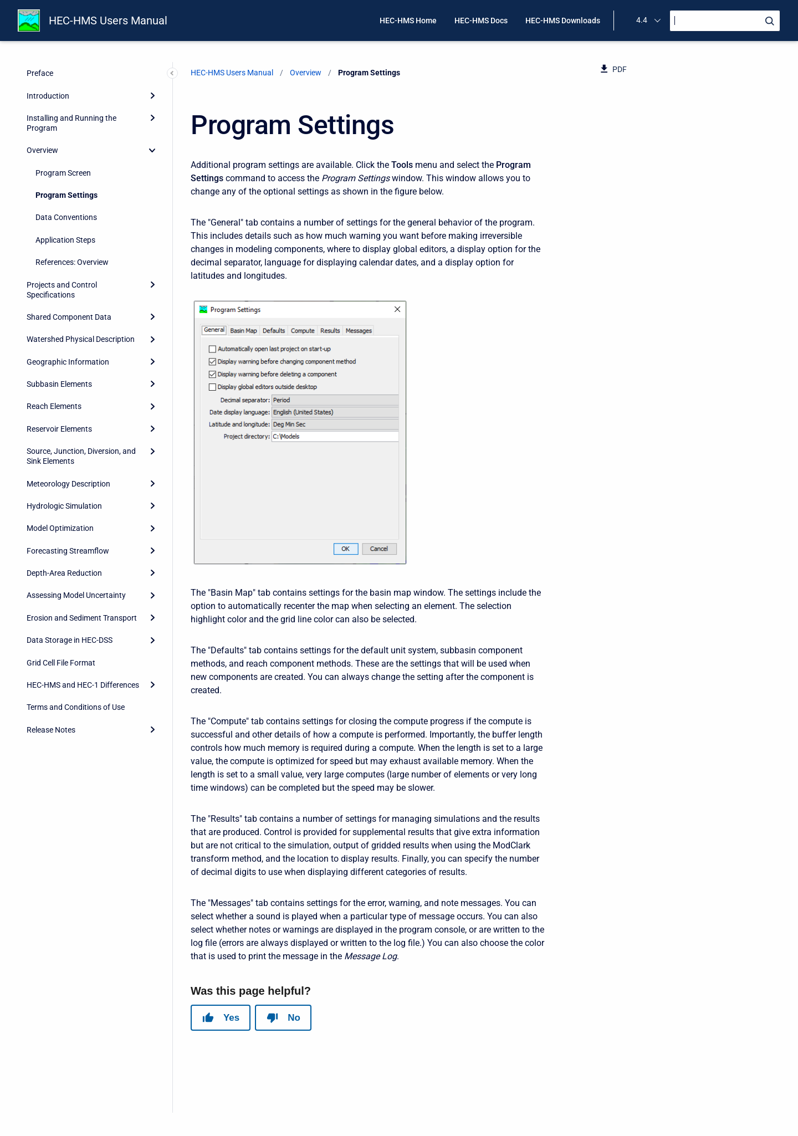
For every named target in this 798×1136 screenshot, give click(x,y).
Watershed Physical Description (81, 339)
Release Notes (51, 729)
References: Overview (72, 262)
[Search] (724, 21)
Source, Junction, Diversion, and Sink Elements (81, 456)
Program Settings (66, 195)
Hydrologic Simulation (64, 506)
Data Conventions (66, 217)
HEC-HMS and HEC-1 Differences (83, 684)
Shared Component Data (69, 317)
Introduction (48, 95)
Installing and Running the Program (71, 123)
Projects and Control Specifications (62, 289)
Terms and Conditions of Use (76, 707)
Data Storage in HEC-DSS (69, 640)
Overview (42, 150)
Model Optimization (60, 528)
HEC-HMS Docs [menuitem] (481, 20)
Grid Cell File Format (61, 662)
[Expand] (152, 95)
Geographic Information (68, 361)
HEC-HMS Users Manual (108, 20)
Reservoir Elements (59, 428)
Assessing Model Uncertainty (76, 595)
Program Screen (63, 172)
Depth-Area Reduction (64, 573)
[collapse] (152, 150)
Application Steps (65, 240)
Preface (40, 73)
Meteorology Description (68, 483)
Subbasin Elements (59, 384)
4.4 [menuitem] (641, 20)
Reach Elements (54, 406)
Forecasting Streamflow (68, 550)
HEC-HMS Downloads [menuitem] (562, 20)
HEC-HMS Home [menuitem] (408, 20)
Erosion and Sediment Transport (82, 617)
